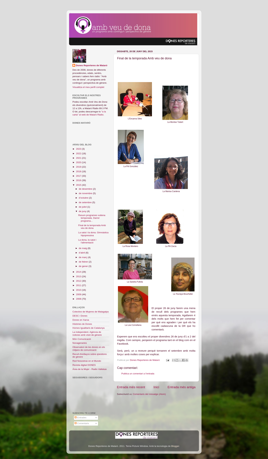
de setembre (85, 202)
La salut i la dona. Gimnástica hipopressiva (93, 234)
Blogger (175, 446)
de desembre (86, 189)
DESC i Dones (79, 315)
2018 (79, 171)
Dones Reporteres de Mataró (91, 65)
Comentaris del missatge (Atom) (149, 394)
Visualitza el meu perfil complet (88, 87)
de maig (83, 248)
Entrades (80, 417)
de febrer (84, 261)
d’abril (82, 252)
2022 (79, 153)
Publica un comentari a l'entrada (137, 373)
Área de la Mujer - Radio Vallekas (89, 369)
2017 (79, 176)
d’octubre (84, 197)
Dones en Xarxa (80, 320)
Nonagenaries (79, 343)
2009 (79, 294)
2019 (79, 167)
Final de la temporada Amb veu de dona (92, 226)
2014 (79, 272)
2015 (79, 185)
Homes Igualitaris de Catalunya (88, 328)
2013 (79, 276)
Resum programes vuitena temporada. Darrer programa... (91, 218)
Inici (156, 387)
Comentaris (82, 423)
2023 (79, 149)
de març (83, 257)
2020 (79, 162)
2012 (79, 281)
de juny (83, 211)
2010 (79, 290)
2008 (79, 299)
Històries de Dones (82, 324)
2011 (79, 285)
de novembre (86, 193)
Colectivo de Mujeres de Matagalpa (90, 311)
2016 (79, 180)
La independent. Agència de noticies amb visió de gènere (87, 333)
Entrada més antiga (182, 387)
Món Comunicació (81, 339)
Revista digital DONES (84, 365)
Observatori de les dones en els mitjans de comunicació (88, 348)
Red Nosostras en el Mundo (86, 361)
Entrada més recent (131, 387)
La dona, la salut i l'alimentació (87, 241)
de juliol (83, 207)
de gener (84, 266)
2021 (79, 158)
